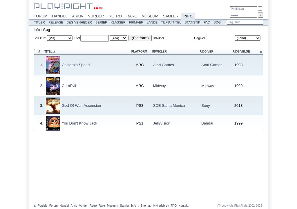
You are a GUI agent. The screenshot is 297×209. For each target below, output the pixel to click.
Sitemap (146, 205)
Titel (77, 38)
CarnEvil (69, 86)
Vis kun (40, 38)
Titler (39, 22)
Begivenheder (79, 22)
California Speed (76, 65)
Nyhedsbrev (161, 205)
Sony (205, 105)
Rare (131, 16)
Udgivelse (241, 51)
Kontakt (184, 205)
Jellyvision (161, 123)
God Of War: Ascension (81, 105)
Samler (170, 16)
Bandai (207, 123)
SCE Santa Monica (169, 105)
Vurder (96, 16)
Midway (159, 86)
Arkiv (77, 16)
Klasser (118, 22)
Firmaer (136, 22)
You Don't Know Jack (79, 123)
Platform (139, 51)
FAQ (207, 22)
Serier (101, 22)
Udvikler (158, 38)
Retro (115, 16)
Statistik (192, 22)
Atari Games (163, 65)
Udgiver (199, 38)
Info (188, 16)
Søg (216, 22)
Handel (60, 16)
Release (55, 22)
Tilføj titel (171, 22)
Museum (150, 16)
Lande (152, 22)
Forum (41, 16)
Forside (42, 205)
